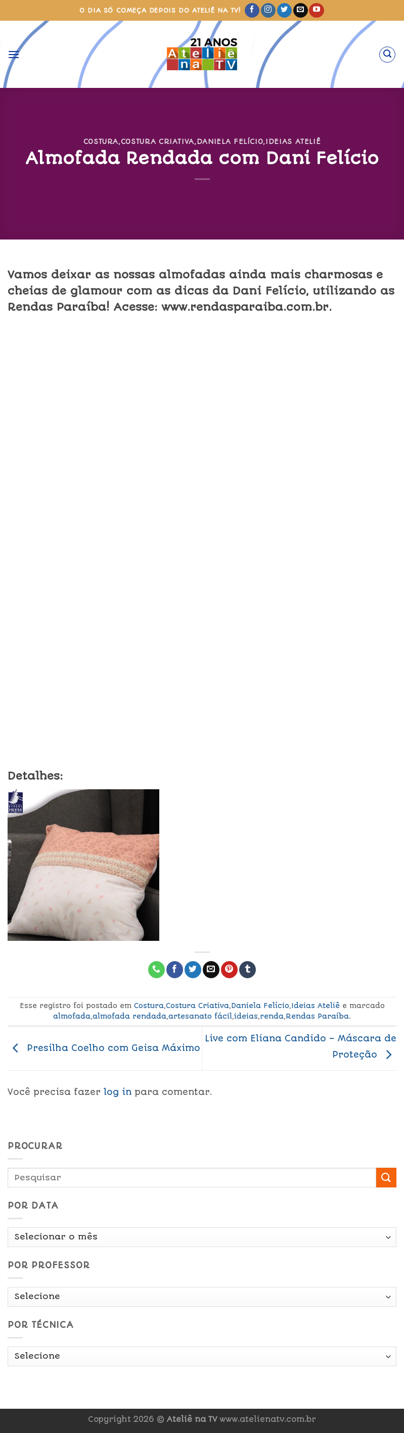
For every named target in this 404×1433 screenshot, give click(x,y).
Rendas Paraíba (317, 1016)
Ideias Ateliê (293, 141)
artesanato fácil (200, 1016)
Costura (101, 141)
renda (272, 1016)
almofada (72, 1016)
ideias (246, 1016)
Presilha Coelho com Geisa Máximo (104, 1048)
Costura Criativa (157, 141)
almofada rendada (129, 1016)
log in (117, 1092)
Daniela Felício (230, 141)
